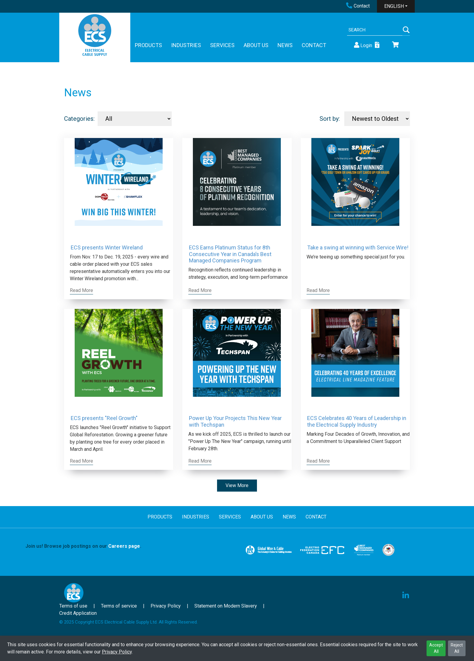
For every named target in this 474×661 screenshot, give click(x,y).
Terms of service (119, 606)
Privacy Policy (117, 652)
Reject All (457, 648)
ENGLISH (394, 6)
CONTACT (314, 45)
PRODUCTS (148, 45)
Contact (358, 6)
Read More (81, 290)
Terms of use (73, 606)
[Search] (374, 30)
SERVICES (222, 45)
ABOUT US (256, 45)
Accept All (436, 648)
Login (362, 45)
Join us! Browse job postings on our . (83, 546)
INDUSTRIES (186, 45)
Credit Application (78, 613)
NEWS (285, 45)
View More (237, 485)
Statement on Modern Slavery (225, 606)
